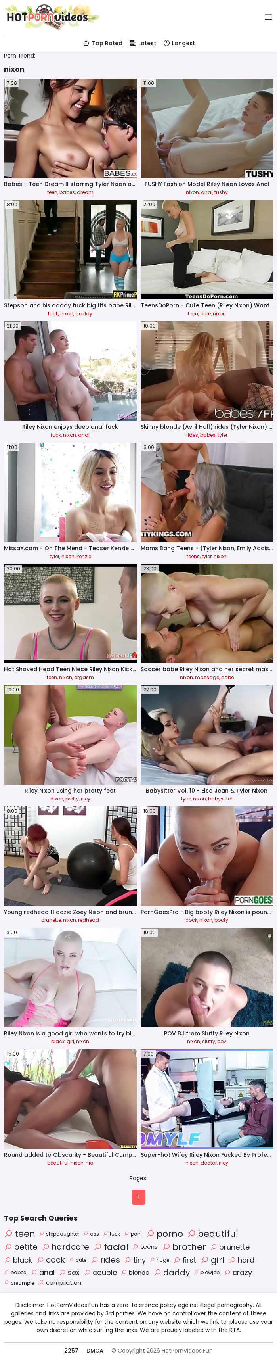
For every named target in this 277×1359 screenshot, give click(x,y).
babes (67, 192)
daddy (83, 313)
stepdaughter (59, 1233)
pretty (72, 798)
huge (159, 1260)
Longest (178, 43)
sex (69, 1272)
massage (207, 677)
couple (100, 1272)
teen (52, 192)
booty (221, 920)
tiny (135, 1260)
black (58, 1041)
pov (221, 1041)
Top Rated (102, 43)
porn (133, 1233)
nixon (192, 192)
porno (164, 1234)
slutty (208, 1041)
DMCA (94, 1351)
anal (206, 192)
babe (227, 677)
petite (21, 1246)
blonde (135, 1272)
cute (205, 313)
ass (91, 1233)
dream (85, 192)
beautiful (58, 1162)
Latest (142, 43)
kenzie (83, 556)
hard (241, 1260)
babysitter (220, 798)
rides (192, 435)
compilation (59, 1282)
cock (191, 920)
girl (70, 1041)
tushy (221, 192)
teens (193, 556)
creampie (19, 1283)
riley (85, 798)
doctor (209, 1162)
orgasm (84, 677)
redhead (88, 920)
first (184, 1260)
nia (90, 1162)
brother (184, 1247)
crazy (238, 1272)
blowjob (207, 1272)
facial (110, 1247)
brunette (51, 920)
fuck (53, 313)
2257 (71, 1351)
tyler (222, 435)
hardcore (65, 1246)
